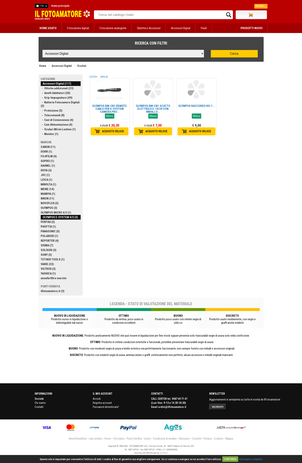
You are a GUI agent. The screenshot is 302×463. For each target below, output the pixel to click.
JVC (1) (45, 175)
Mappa (229, 438)
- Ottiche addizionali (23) (57, 88)
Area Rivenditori (78, 438)
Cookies (218, 438)
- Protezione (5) (51, 110)
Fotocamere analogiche (113, 28)
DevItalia (164, 453)
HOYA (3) (46, 170)
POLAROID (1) (49, 236)
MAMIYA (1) (48, 194)
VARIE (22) (47, 264)
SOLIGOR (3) (48, 250)
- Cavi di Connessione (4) (57, 120)
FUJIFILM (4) (49, 156)
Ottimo (109, 116)
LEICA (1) (46, 179)
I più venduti (95, 438)
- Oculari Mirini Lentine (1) (58, 129)
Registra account (102, 402)
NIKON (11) (47, 198)
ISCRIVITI (218, 406)
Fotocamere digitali (78, 28)
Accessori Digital (180, 28)
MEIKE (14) (47, 189)
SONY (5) (46, 255)
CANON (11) (48, 147)
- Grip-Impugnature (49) (56, 97)
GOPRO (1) (47, 161)
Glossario (184, 438)
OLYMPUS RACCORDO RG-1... (196, 106)
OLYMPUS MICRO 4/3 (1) (56, 212)
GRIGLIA (104, 76)
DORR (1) (46, 151)
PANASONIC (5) (50, 231)
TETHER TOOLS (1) (53, 259)
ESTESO (93, 76)
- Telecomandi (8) (53, 115)
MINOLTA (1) (48, 184)
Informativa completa (250, 459)
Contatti (39, 406)
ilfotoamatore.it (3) (52, 291)
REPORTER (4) (50, 240)
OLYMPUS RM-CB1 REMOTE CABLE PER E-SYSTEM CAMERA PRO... (109, 109)
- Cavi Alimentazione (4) (56, 124)
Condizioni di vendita (165, 438)
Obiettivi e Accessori (148, 28)
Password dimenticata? (106, 406)
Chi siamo (40, 402)
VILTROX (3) (48, 269)
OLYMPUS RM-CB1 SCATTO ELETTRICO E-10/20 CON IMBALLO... (153, 109)
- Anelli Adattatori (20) (55, 93)
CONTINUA (230, 459)
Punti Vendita (134, 438)
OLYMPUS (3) (49, 208)
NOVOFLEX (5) (50, 203)
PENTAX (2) (48, 222)
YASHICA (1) (48, 273)
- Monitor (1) (49, 134)
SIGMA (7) (47, 245)
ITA (41, 6)
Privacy (208, 438)
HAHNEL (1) (48, 165)
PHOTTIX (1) (48, 226)
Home (42, 65)
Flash (204, 28)
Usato (147, 438)
